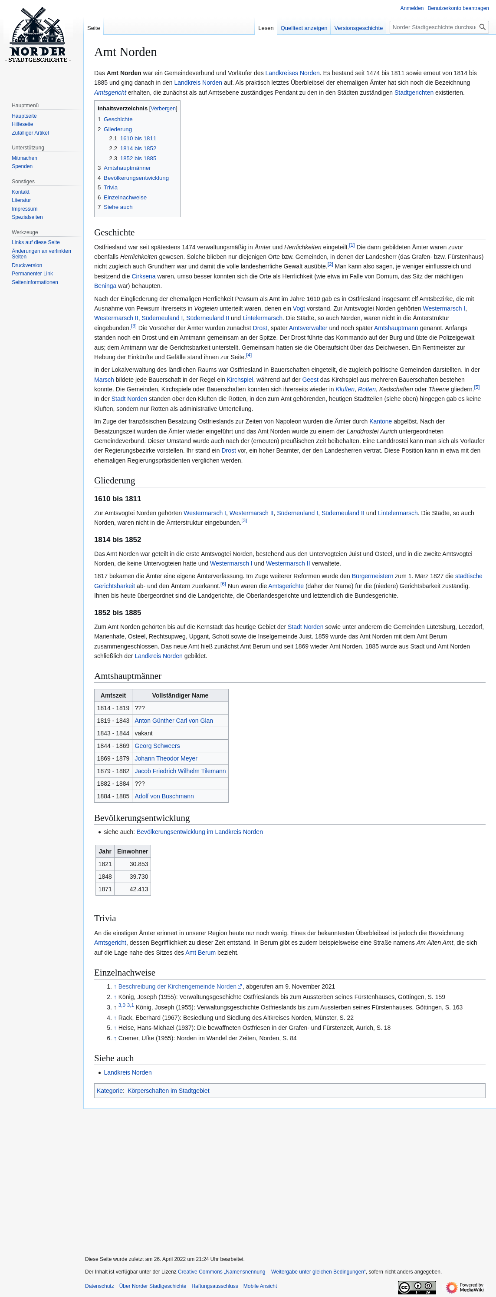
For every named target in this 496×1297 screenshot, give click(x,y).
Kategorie (110, 1090)
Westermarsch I (444, 308)
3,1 (130, 1005)
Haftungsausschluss (214, 1286)
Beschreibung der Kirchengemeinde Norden (177, 986)
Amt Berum (200, 952)
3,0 (121, 1005)
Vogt (299, 308)
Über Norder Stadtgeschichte (153, 1286)
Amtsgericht (110, 942)
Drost (260, 327)
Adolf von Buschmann (164, 796)
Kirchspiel (240, 379)
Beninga (105, 285)
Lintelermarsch (262, 317)
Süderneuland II (207, 317)
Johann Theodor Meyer (166, 758)
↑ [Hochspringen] (115, 986)
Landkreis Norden (198, 82)
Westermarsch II (116, 317)
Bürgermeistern (373, 575)
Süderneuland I (162, 317)
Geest (310, 379)
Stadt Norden (130, 398)
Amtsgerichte (286, 585)
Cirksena (143, 276)
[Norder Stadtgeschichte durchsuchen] (439, 27)
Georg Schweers (157, 745)
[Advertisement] (286, 1176)
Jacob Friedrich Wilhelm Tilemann (180, 771)
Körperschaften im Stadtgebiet (168, 1090)
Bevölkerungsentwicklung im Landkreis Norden (200, 831)
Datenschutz (99, 1286)
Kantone (380, 421)
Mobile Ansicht (260, 1286)
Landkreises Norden (293, 72)
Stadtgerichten (414, 92)
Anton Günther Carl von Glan (174, 720)
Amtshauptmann (396, 327)
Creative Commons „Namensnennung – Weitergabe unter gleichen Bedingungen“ (272, 1272)
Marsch (104, 379)
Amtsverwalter (308, 327)
